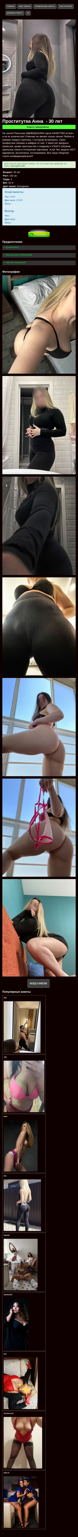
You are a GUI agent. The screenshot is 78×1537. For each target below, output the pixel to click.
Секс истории (65, 6)
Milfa (5, 1354)
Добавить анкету (15, 13)
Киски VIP (6, 1473)
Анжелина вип (8, 1295)
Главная (10, 6)
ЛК (28, 13)
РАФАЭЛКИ (7, 1235)
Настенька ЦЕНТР (9, 1413)
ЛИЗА (5, 1176)
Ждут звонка (25, 6)
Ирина (6, 1116)
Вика (5, 1057)
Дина (5, 998)
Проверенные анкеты (45, 6)
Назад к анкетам (38, 983)
